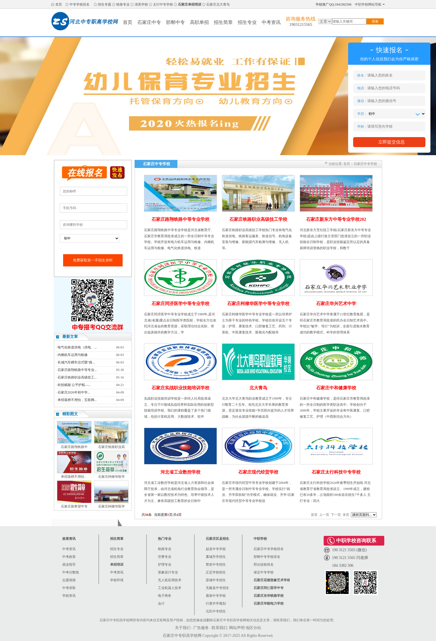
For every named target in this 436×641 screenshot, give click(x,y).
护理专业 (164, 564)
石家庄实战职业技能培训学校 (180, 387)
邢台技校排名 (264, 564)
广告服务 (201, 628)
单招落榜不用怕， (74, 477)
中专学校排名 (80, 4)
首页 (58, 4)
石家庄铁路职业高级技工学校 (258, 219)
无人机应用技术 (169, 580)
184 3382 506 (342, 565)
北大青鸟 (258, 387)
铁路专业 (123, 4)
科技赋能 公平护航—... (74, 385)
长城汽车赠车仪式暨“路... (76, 362)
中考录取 (69, 588)
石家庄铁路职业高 (111, 447)
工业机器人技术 (169, 588)
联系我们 (219, 628)
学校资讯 (69, 596)
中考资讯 (271, 22)
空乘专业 (164, 557)
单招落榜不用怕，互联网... (77, 400)
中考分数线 (70, 572)
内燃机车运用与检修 (73, 355)
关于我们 (182, 628)
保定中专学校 (264, 572)
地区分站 (253, 628)
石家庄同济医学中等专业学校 (180, 303)
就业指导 (69, 564)
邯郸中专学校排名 (267, 557)
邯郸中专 (175, 22)
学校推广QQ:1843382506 (333, 4)
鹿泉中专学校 (216, 596)
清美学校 (141, 4)
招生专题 (104, 4)
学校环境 (116, 580)
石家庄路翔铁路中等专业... (77, 370)
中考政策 (69, 557)
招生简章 (223, 22)
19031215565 (300, 24)
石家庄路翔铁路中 (74, 447)
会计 (161, 603)
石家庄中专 (149, 22)
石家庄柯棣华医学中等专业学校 (258, 303)
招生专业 (247, 22)
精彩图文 (70, 414)
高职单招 (199, 22)
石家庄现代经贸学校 (258, 472)
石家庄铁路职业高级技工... (77, 377)
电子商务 (164, 596)
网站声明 (237, 628)
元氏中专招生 (216, 611)
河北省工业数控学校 (180, 472)
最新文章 (70, 337)
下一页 (336, 515)
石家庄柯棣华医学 (111, 477)
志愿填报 (69, 580)
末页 (346, 515)
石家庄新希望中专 (74, 506)
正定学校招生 (216, 572)
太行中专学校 (163, 4)
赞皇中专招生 (216, 564)
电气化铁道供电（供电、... (77, 347)
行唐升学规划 (216, 603)
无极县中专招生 (217, 588)
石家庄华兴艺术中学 (336, 303)
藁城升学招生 (216, 557)
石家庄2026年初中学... (74, 392)
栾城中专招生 (216, 580)
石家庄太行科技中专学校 (336, 472)
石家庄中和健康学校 (336, 387)
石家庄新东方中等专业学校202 (336, 219)
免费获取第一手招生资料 (93, 260)
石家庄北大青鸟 (218, 4)
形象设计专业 (168, 572)
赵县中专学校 (216, 549)
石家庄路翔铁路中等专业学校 (180, 219)
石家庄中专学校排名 (269, 549)
